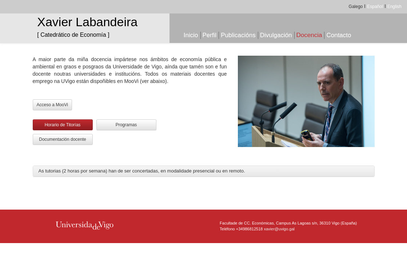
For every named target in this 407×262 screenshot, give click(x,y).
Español (375, 6)
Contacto (338, 35)
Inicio (191, 35)
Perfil (210, 35)
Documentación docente (62, 139)
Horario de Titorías (63, 124)
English (394, 6)
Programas (126, 124)
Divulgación (276, 35)
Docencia (309, 35)
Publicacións (238, 35)
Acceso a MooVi (52, 104)
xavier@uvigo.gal (279, 229)
